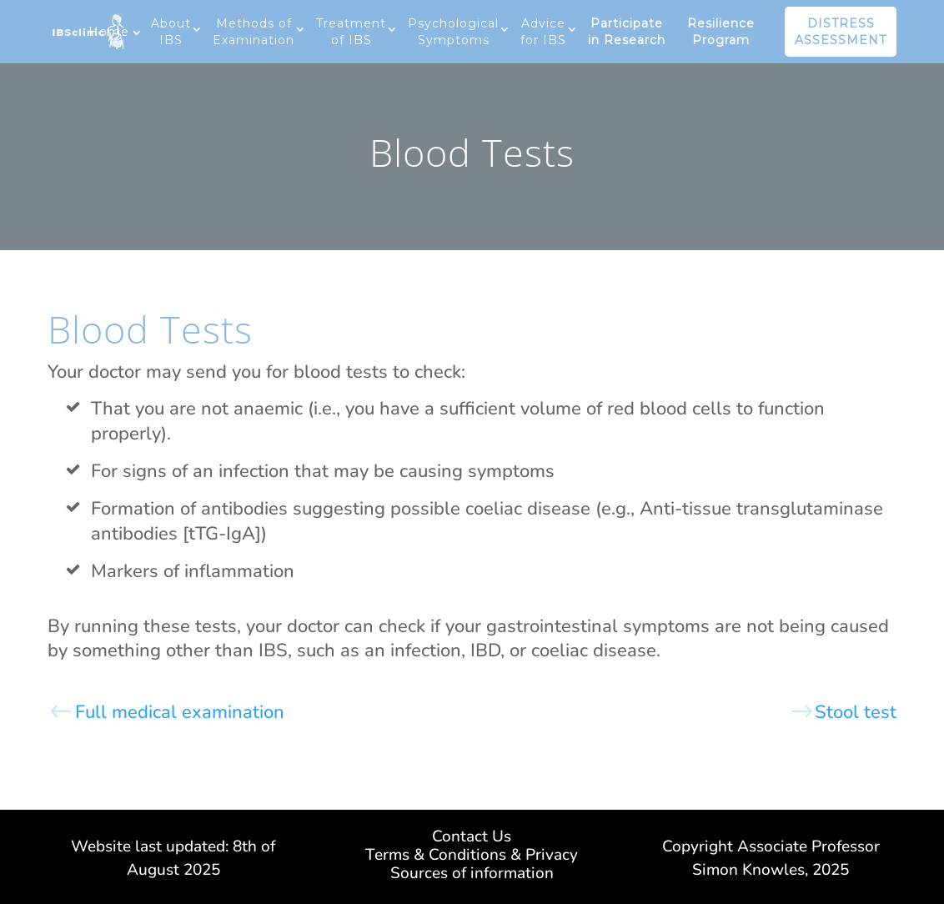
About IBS (171, 32)
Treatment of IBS (351, 32)
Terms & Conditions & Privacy (471, 857)
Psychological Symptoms (453, 32)
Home (108, 31)
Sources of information (472, 875)
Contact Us (471, 839)
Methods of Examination (253, 32)
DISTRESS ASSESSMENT (840, 32)
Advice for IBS (543, 32)
